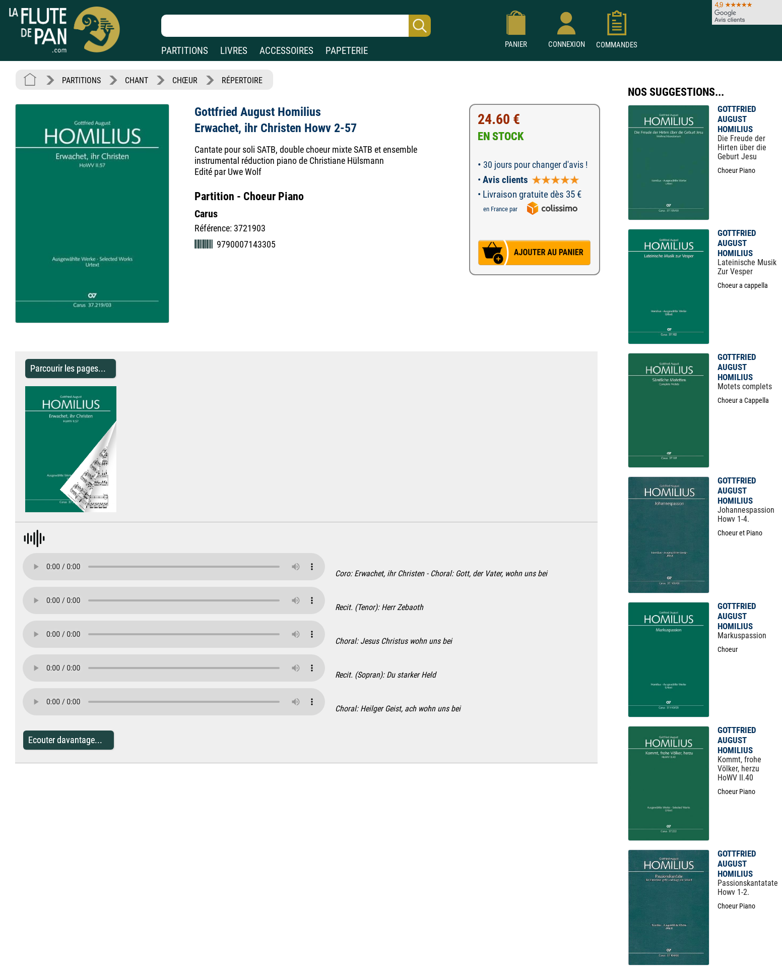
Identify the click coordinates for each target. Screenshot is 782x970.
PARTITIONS (184, 50)
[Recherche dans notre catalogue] (296, 26)
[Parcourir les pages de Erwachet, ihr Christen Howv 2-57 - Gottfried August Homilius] (111, 509)
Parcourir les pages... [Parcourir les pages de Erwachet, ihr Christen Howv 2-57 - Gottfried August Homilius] (68, 368)
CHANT (136, 80)
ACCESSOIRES (286, 50)
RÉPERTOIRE (242, 80)
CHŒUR (185, 80)
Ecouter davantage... (65, 740)
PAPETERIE (346, 50)
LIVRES (233, 50)
